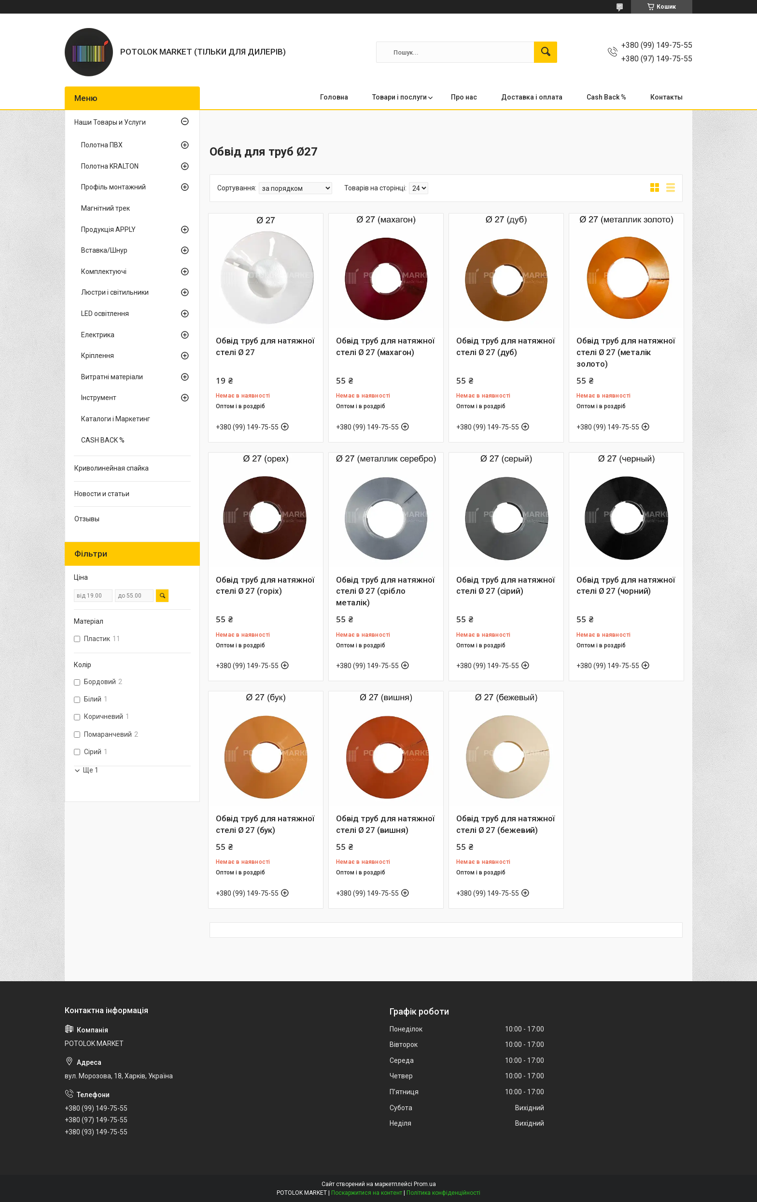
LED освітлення (105, 313)
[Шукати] (545, 52)
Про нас (464, 97)
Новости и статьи (101, 494)
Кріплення (97, 355)
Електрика (97, 335)
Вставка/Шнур (104, 250)
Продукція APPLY (108, 229)
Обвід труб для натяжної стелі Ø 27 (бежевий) (505, 824)
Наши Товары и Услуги (110, 122)
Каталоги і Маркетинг (115, 419)
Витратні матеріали (112, 377)
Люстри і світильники (115, 292)
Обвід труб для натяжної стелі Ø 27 (265, 346)
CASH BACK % (103, 440)
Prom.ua (425, 1184)
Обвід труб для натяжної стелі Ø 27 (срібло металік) (385, 591)
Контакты (666, 97)
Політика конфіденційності (443, 1192)
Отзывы (86, 519)
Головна (334, 97)
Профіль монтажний (113, 187)
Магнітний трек (105, 208)
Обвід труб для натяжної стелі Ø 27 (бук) (265, 824)
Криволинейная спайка (111, 468)
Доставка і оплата (531, 97)
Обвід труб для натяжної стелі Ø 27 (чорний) (625, 585)
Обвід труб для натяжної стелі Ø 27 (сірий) (505, 585)
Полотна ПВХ (102, 145)
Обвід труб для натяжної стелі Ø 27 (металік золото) (625, 352)
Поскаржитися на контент (366, 1192)
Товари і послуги (399, 97)
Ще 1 (90, 770)
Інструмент (98, 397)
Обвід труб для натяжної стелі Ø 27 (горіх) (265, 585)
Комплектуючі (103, 271)
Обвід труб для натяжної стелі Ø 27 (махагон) (385, 346)
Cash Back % (606, 97)
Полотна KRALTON (110, 166)
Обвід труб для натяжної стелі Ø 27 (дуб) (505, 346)
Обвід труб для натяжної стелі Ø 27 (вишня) (385, 824)
